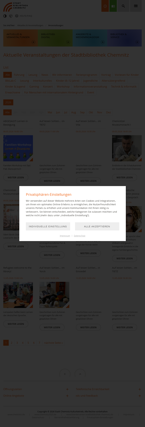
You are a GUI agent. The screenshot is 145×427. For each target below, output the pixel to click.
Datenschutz (79, 235)
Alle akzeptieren (97, 226)
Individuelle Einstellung (48, 226)
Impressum (65, 235)
